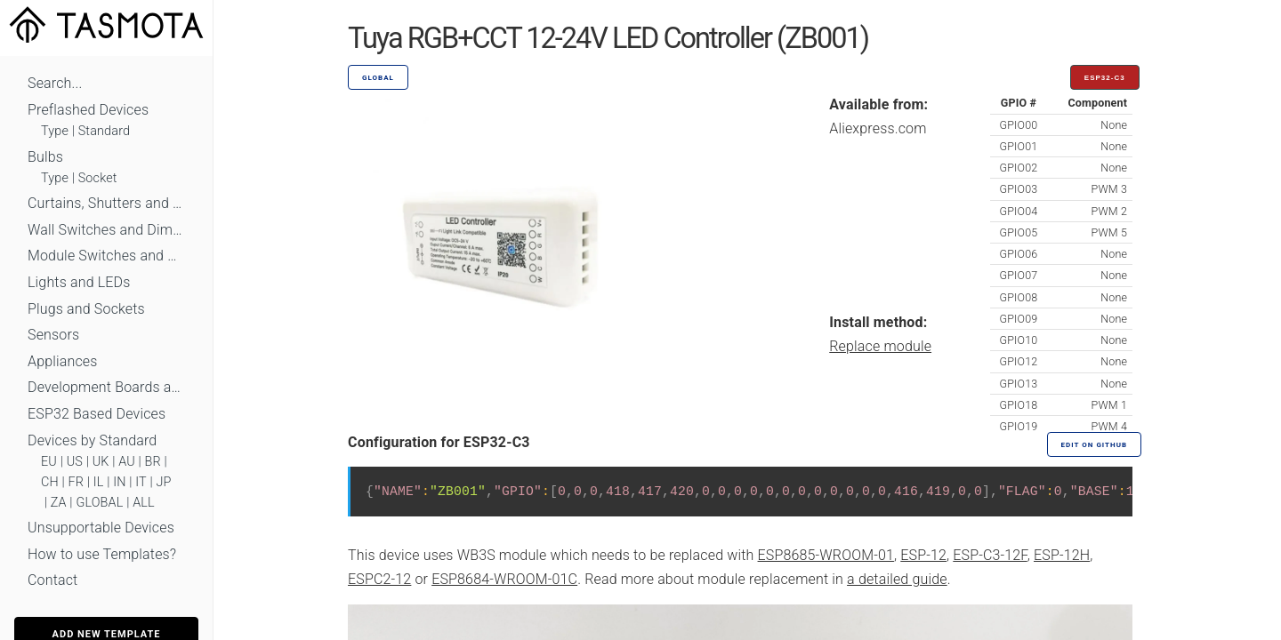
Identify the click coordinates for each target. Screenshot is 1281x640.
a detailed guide (897, 579)
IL (98, 482)
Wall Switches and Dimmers (106, 229)
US (75, 461)
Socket (97, 178)
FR (76, 482)
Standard (104, 131)
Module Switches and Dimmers (106, 255)
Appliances (63, 361)
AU (126, 461)
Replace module (880, 346)
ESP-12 (923, 555)
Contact (52, 580)
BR (153, 461)
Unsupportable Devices (101, 527)
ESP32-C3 (1104, 78)
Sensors (53, 334)
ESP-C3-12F (990, 555)
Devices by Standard (92, 440)
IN (119, 482)
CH (50, 482)
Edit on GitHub (1094, 445)
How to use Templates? (102, 554)
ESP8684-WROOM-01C (504, 579)
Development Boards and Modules (106, 387)
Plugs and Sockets (86, 308)
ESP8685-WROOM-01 (826, 555)
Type (54, 131)
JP (164, 482)
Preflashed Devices (88, 109)
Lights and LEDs (79, 282)
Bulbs (45, 156)
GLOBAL (99, 502)
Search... (55, 83)
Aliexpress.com (877, 128)
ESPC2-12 (379, 579)
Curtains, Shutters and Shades (106, 203)
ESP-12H (1062, 555)
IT (141, 482)
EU (49, 461)
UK (101, 461)
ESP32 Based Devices (96, 413)
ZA (59, 502)
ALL (144, 502)
